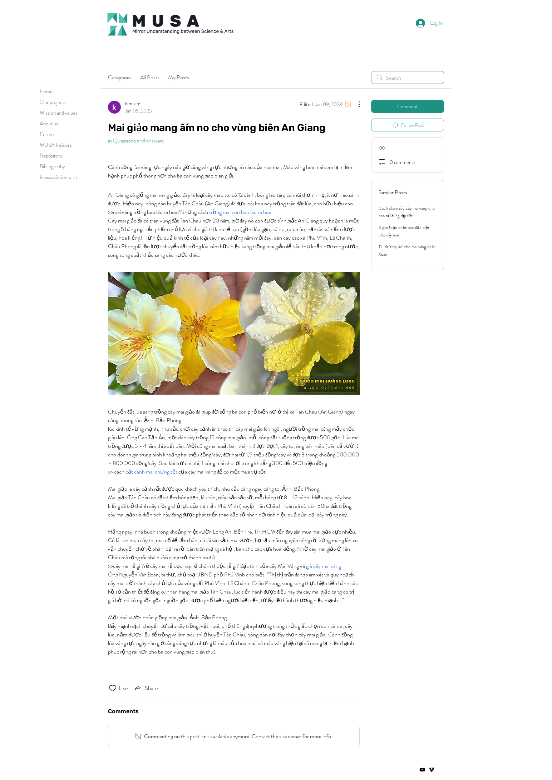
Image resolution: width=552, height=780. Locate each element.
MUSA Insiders (56, 145)
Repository (51, 156)
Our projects (53, 102)
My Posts (178, 77)
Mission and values (59, 113)
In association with (58, 177)
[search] (407, 77)
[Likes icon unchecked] (112, 688)
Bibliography (52, 166)
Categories (120, 77)
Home (46, 91)
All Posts (149, 77)
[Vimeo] (431, 769)
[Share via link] (145, 688)
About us (49, 124)
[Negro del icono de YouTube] (422, 769)
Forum (47, 134)
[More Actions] (355, 104)
